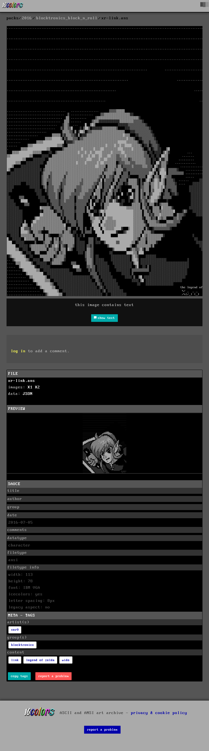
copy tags (19, 676)
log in (18, 351)
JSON (28, 394)
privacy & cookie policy (159, 713)
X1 (30, 387)
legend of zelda (40, 660)
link (15, 660)
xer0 (15, 629)
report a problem (53, 676)
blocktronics (22, 645)
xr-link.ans (21, 381)
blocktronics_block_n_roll (66, 18)
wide (66, 660)
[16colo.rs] (13, 6)
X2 (37, 387)
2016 (27, 18)
